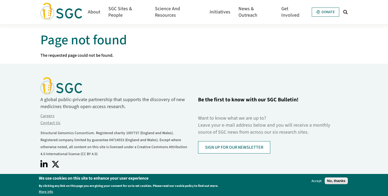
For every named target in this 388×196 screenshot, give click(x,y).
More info (46, 191)
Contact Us (50, 123)
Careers (47, 116)
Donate (325, 12)
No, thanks (336, 181)
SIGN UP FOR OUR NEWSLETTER (234, 147)
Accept (316, 181)
